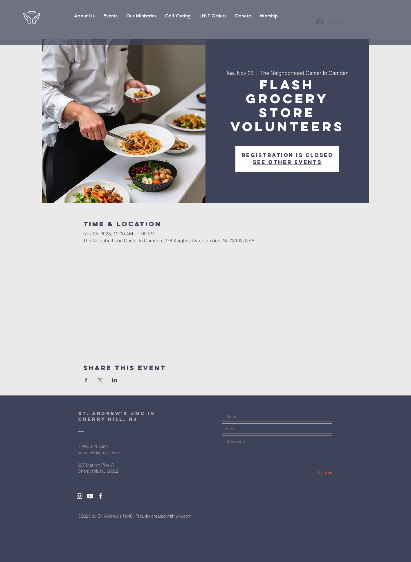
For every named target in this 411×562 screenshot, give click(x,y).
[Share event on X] (100, 380)
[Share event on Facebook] (86, 380)
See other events (287, 162)
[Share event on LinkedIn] (114, 380)
